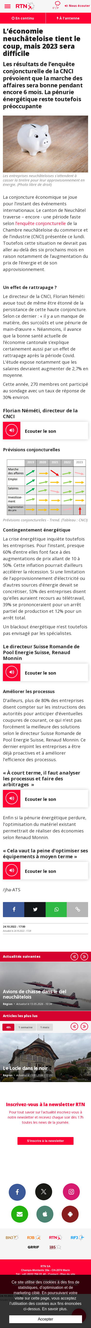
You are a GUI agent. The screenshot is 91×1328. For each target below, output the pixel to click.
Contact (53, 1274)
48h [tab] (8, 1027)
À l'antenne (68, 18)
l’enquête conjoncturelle (40, 223)
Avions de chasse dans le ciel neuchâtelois (34, 994)
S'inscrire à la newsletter (45, 1141)
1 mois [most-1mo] (44, 1027)
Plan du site (67, 1274)
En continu (23, 18)
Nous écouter (79, 6)
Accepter (45, 1319)
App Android (70, 1214)
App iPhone (44, 1214)
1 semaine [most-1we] (25, 1027)
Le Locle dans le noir (25, 1068)
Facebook (17, 1192)
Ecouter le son (29, 430)
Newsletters (19, 1214)
